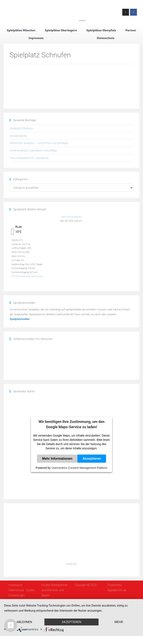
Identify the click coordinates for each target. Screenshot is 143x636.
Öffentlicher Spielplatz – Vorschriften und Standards (39, 143)
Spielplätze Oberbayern (61, 30)
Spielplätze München (21, 30)
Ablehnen (24, 622)
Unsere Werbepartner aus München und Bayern (55, 590)
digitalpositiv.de (116, 590)
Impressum (36, 38)
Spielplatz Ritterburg (21, 128)
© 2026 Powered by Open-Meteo (27, 276)
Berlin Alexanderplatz (72, 217)
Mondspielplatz (18, 135)
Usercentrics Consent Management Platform (79, 467)
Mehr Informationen (57, 458)
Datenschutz (105, 38)
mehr (119, 622)
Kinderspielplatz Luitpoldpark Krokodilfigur (33, 150)
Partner (131, 30)
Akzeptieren (91, 458)
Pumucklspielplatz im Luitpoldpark (29, 157)
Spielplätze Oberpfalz (101, 30)
